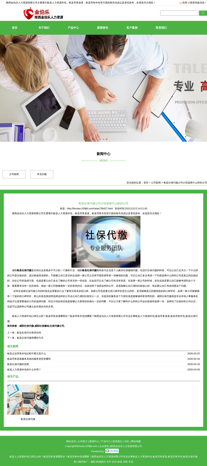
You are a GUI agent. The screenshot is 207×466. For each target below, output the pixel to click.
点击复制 (104, 446)
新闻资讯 (102, 27)
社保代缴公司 (57, 325)
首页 (14, 27)
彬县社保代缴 (28, 419)
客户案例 (131, 27)
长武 (131, 461)
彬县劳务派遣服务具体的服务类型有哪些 (29, 358)
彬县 (119, 461)
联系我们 (161, 27)
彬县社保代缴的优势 (18, 364)
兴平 (108, 461)
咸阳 (93, 461)
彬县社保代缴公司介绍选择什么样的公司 (185, 182)
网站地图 (136, 441)
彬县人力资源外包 (56, 2)
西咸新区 (101, 461)
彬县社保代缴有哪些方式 (30, 337)
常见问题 (42, 174)
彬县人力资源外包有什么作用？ (24, 369)
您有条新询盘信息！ (193, 2)
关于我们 (44, 27)
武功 (114, 461)
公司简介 (82, 441)
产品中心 (73, 27)
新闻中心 (94, 441)
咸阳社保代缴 (26, 325)
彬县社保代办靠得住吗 (29, 332)
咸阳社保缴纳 (41, 325)
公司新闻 (14, 174)
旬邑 (125, 461)
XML (126, 441)
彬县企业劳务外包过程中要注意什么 (26, 353)
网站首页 (71, 441)
